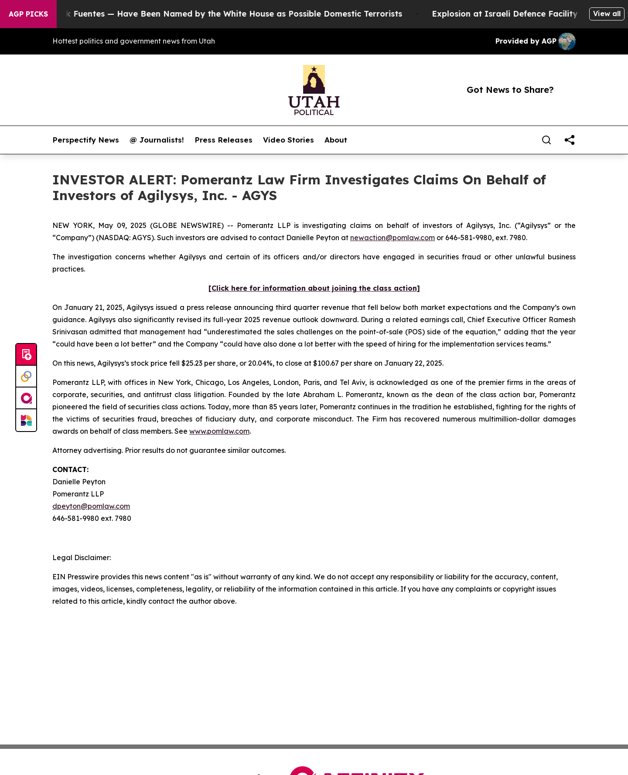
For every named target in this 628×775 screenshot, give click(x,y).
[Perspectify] (26, 377)
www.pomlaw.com (219, 431)
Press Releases (224, 140)
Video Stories (288, 140)
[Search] (546, 140)
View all (607, 13)
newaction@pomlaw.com (392, 237)
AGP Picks (28, 14)
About (335, 140)
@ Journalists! (157, 140)
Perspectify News (85, 140)
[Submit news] (26, 355)
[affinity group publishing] (26, 398)
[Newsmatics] (26, 420)
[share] (569, 140)
